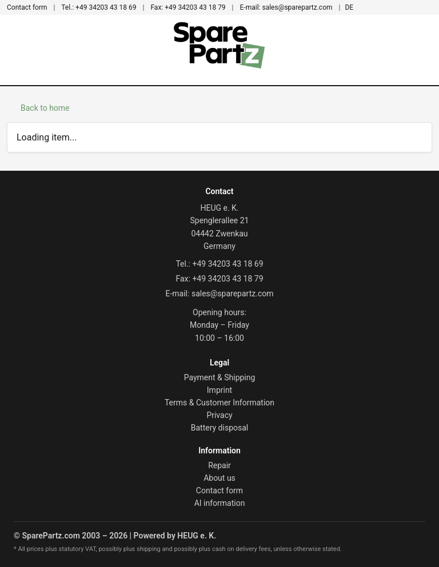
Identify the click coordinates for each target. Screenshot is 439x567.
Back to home (45, 107)
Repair (219, 465)
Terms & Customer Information (219, 402)
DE (349, 7)
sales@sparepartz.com (286, 7)
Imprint (219, 390)
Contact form (27, 7)
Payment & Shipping (220, 377)
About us (219, 477)
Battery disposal (220, 427)
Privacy (219, 415)
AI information (219, 503)
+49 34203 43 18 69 (98, 7)
